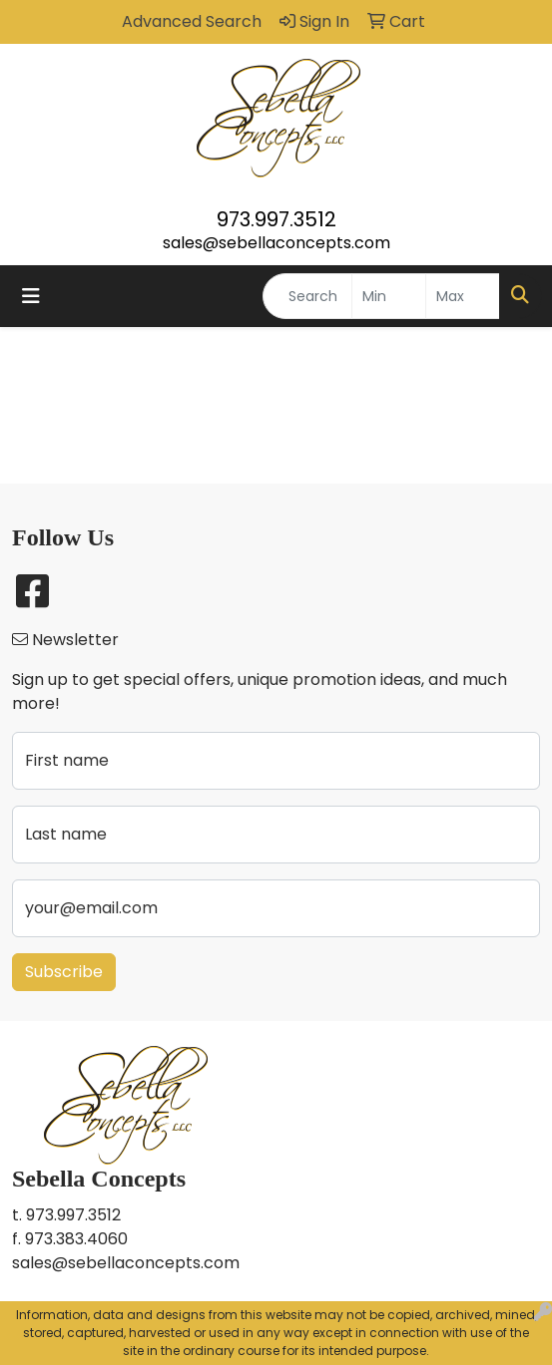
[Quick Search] (307, 296)
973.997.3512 (276, 219)
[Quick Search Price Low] (388, 296)
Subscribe (64, 971)
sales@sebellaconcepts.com (276, 242)
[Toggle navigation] (31, 296)
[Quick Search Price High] (462, 296)
